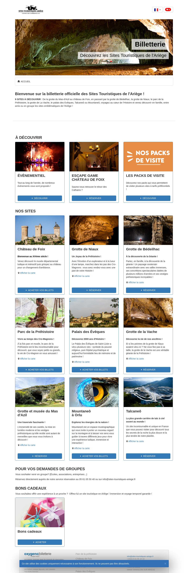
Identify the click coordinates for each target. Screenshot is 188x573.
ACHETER (39, 542)
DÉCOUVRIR (39, 198)
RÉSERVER (94, 198)
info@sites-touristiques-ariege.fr (140, 556)
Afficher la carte (27, 273)
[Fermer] (165, 563)
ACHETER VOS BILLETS (40, 290)
